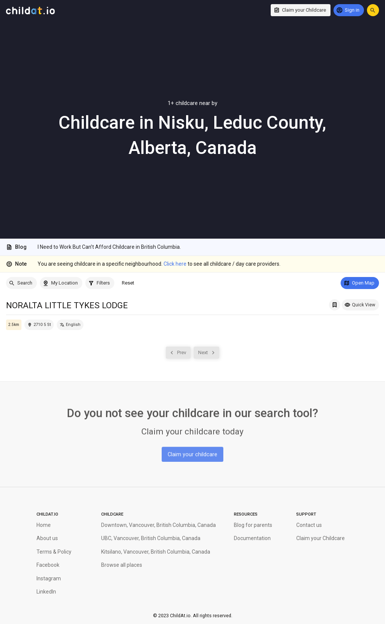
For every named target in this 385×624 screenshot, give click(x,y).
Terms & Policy (53, 552)
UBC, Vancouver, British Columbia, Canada (150, 538)
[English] (70, 325)
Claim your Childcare (320, 538)
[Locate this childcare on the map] (39, 325)
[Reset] (128, 283)
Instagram (48, 578)
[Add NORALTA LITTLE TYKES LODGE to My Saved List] (334, 304)
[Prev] (178, 353)
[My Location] (61, 283)
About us (47, 538)
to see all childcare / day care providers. (222, 264)
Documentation (252, 538)
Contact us (309, 525)
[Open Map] (360, 283)
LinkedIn (46, 592)
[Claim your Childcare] (300, 10)
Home (43, 525)
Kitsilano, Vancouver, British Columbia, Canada (155, 552)
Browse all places (121, 565)
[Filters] (99, 283)
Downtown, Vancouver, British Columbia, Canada (158, 525)
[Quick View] (360, 304)
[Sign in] (348, 10)
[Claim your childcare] (192, 453)
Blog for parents (253, 525)
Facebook (47, 565)
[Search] (21, 283)
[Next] (206, 353)
